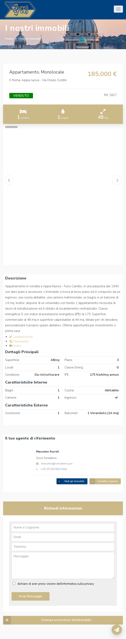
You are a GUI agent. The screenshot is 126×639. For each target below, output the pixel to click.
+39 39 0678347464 (53, 469)
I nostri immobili (30, 39)
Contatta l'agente (103, 481)
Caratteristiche (21, 337)
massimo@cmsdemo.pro (57, 464)
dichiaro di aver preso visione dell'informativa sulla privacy (56, 584)
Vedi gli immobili (70, 481)
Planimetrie (19, 341)
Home (9, 39)
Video (15, 346)
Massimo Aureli (47, 452)
